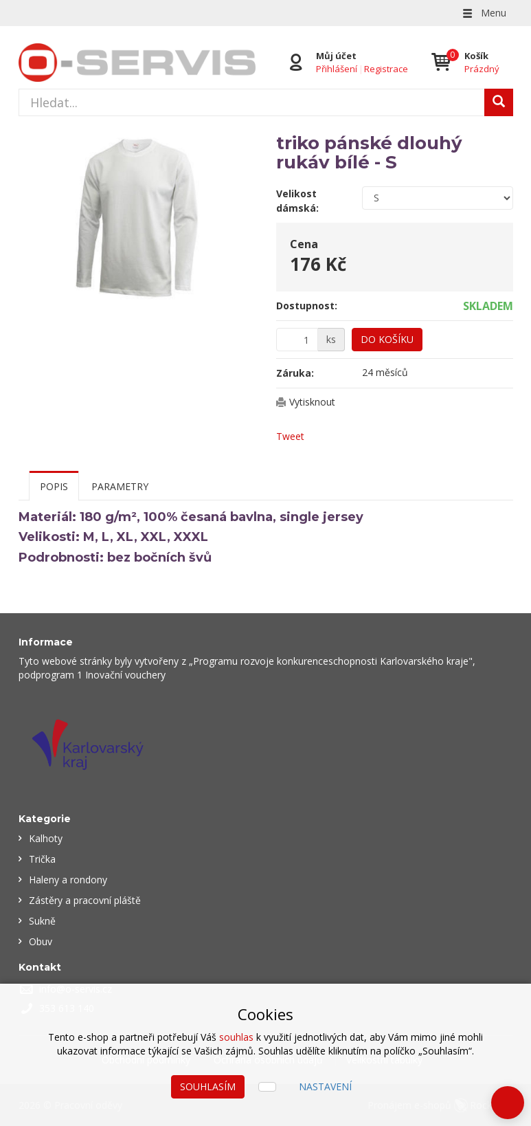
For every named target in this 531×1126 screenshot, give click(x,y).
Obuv (40, 941)
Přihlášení (336, 69)
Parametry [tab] (119, 486)
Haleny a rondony (68, 879)
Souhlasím (208, 1086)
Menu (483, 12)
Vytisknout (312, 401)
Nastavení (325, 1086)
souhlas (236, 1037)
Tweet (290, 436)
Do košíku (387, 339)
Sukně (42, 920)
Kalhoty (46, 838)
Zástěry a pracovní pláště (85, 900)
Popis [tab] (54, 486)
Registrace (386, 69)
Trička (42, 858)
